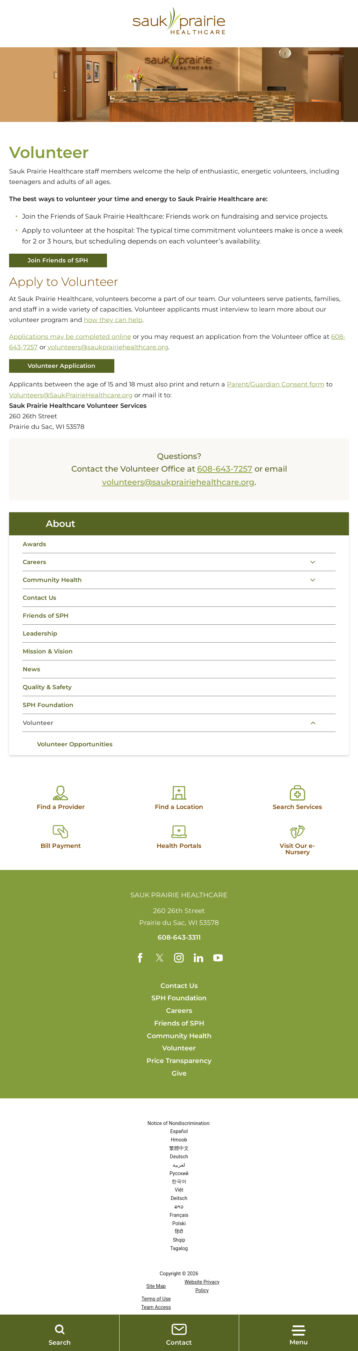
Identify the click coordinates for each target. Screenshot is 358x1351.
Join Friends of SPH (60, 261)
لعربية (179, 1183)
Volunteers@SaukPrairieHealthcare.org (71, 396)
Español (179, 1150)
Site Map (156, 1305)
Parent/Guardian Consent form (275, 386)
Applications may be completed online (70, 337)
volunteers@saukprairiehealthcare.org (108, 348)
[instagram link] (179, 976)
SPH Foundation (49, 717)
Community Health (54, 585)
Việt (179, 1208)
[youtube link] (218, 976)
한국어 (179, 1200)
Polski (179, 1241)
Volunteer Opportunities (76, 758)
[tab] (328, 566)
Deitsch (179, 1217)
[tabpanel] (179, 758)
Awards (35, 547)
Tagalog (179, 1266)
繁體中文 (179, 1167)
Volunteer (39, 736)
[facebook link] (139, 976)
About (61, 526)
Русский (179, 1191)
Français (179, 1233)
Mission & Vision (48, 660)
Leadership (40, 641)
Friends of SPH (46, 622)
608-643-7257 (224, 470)
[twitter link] (159, 976)
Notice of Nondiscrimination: (179, 1141)
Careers (35, 566)
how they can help (113, 320)
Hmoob (179, 1158)
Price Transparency (179, 1079)
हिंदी (179, 1250)
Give (179, 1092)
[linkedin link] (198, 976)
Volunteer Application (64, 367)
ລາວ (179, 1225)
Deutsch (179, 1175)
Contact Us (40, 604)
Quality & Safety (48, 698)
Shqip (179, 1258)
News (32, 679)
